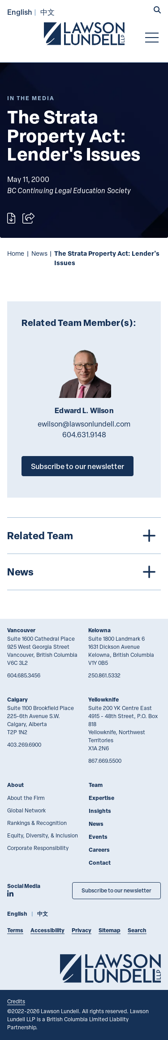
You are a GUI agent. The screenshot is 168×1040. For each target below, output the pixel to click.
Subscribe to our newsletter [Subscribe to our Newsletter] (116, 890)
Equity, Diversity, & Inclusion (42, 835)
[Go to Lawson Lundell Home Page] (84, 33)
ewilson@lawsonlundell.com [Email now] (84, 424)
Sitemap (110, 930)
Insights (100, 811)
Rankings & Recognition (37, 822)
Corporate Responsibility (38, 847)
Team (96, 785)
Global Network (26, 810)
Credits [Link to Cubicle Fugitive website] (16, 1001)
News (39, 253)
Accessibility (47, 930)
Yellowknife (103, 699)
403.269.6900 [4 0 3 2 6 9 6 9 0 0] (24, 744)
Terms (15, 930)
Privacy (81, 930)
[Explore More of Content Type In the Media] (31, 98)
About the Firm (26, 797)
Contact (100, 863)
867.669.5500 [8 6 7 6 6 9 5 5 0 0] (104, 760)
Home (15, 253)
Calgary (17, 699)
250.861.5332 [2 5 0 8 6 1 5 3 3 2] (104, 675)
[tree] (84, 553)
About (15, 785)
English (19, 12)
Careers (99, 850)
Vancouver (21, 630)
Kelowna (99, 630)
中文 (47, 12)
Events (98, 837)
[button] (157, 10)
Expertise (101, 798)
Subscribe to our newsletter (77, 466)
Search (137, 930)
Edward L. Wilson (84, 410)
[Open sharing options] (28, 218)
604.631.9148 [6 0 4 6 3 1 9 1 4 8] (84, 435)
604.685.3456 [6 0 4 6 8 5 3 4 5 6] (23, 675)
